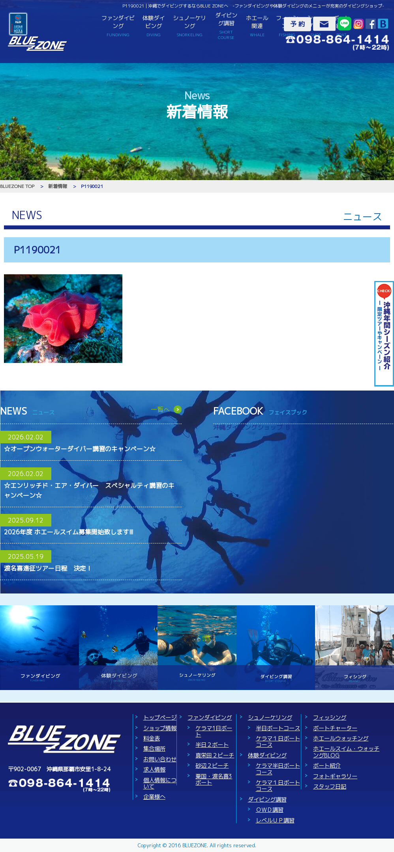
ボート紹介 (327, 766)
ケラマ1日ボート (213, 731)
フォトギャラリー (335, 776)
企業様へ (154, 797)
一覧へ (160, 409)
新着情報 (57, 186)
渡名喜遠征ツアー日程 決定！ (48, 568)
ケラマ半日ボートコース (278, 769)
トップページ (159, 718)
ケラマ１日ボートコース (278, 742)
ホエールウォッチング (340, 738)
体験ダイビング (154, 25)
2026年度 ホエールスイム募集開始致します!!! (68, 532)
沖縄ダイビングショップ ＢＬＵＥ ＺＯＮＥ (275, 427)
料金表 (151, 738)
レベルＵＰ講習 (275, 820)
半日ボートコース (278, 728)
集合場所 (154, 749)
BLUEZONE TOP (17, 186)
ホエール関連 (257, 25)
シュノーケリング (189, 25)
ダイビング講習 (226, 26)
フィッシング (329, 718)
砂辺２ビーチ (212, 766)
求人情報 (154, 770)
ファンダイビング (118, 25)
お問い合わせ (159, 759)
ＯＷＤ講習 (269, 810)
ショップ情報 (159, 728)
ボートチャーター (335, 728)
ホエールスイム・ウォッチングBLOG (346, 752)
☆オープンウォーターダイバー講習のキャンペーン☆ (80, 449)
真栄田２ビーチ (214, 755)
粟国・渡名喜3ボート (213, 779)
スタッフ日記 (329, 787)
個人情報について (159, 783)
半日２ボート (212, 745)
